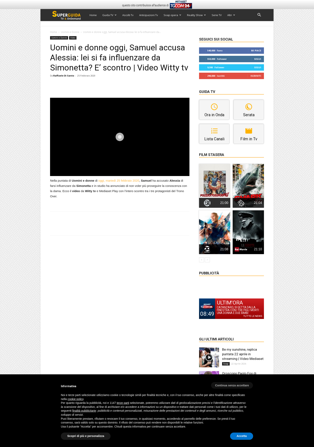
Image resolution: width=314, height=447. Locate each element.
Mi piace (256, 50)
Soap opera (172, 15)
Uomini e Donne (70, 32)
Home (93, 15)
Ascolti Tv (128, 15)
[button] (259, 15)
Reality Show (196, 15)
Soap (225, 363)
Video (72, 37)
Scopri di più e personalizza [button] (85, 436)
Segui (257, 58)
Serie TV (217, 15)
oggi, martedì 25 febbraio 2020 (118, 180)
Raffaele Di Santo (63, 75)
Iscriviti (256, 75)
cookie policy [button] (75, 399)
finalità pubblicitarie (84, 410)
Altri (231, 15)
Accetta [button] (242, 436)
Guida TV (109, 15)
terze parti (123, 402)
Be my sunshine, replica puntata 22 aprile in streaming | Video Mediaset (243, 354)
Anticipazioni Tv (148, 15)
